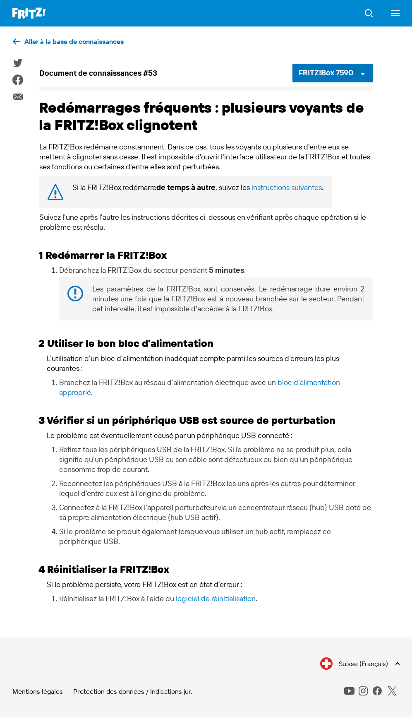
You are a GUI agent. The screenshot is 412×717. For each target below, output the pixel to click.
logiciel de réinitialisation (216, 598)
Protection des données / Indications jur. (132, 691)
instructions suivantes (287, 187)
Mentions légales (37, 691)
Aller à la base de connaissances (74, 41)
